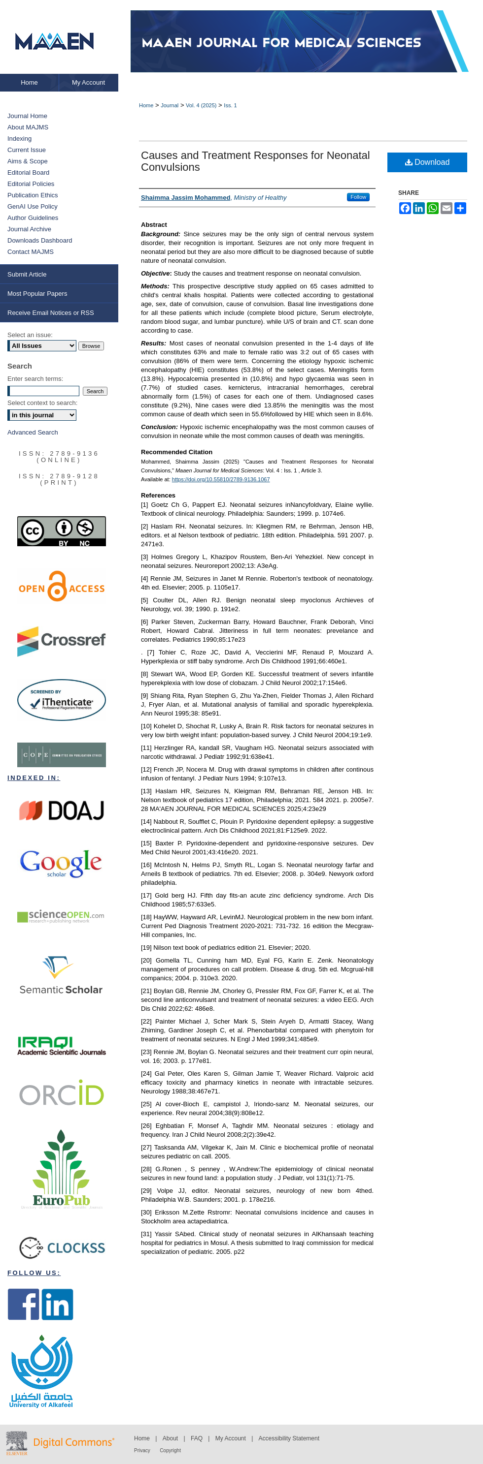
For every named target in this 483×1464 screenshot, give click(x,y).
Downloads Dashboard (39, 240)
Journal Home (27, 116)
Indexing (19, 138)
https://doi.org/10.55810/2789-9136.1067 (221, 479)
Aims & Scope (27, 161)
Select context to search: (42, 402)
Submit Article (26, 274)
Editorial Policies (30, 183)
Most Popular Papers (37, 293)
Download (427, 162)
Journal (169, 105)
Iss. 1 (230, 105)
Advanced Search (32, 432)
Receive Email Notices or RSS (50, 312)
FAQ (197, 1438)
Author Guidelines (32, 217)
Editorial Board (28, 172)
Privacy (142, 1450)
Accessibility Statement (289, 1438)
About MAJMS (27, 127)
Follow (358, 197)
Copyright (170, 1450)
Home (146, 105)
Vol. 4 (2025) (201, 105)
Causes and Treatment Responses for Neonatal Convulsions (255, 161)
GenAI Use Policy (32, 206)
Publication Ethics (32, 195)
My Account (230, 1438)
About (170, 1438)
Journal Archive (29, 229)
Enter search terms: (35, 378)
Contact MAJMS (30, 251)
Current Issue (26, 150)
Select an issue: (30, 335)
